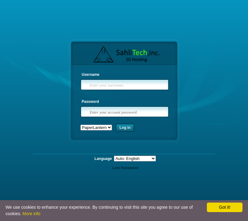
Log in (124, 128)
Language (104, 159)
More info (31, 213)
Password (90, 101)
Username (90, 74)
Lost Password (125, 168)
